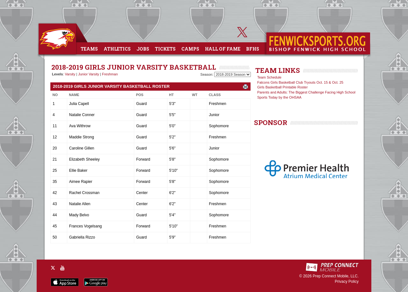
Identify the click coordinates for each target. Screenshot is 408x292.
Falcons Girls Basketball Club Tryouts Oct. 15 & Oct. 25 (300, 82)
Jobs (142, 49)
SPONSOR (270, 122)
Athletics (117, 49)
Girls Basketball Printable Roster (282, 87)
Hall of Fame (222, 49)
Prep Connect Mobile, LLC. (336, 276)
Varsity (70, 74)
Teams (89, 49)
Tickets (165, 49)
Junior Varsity (88, 74)
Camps (190, 49)
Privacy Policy (347, 281)
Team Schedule (269, 77)
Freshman (110, 74)
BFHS (252, 49)
